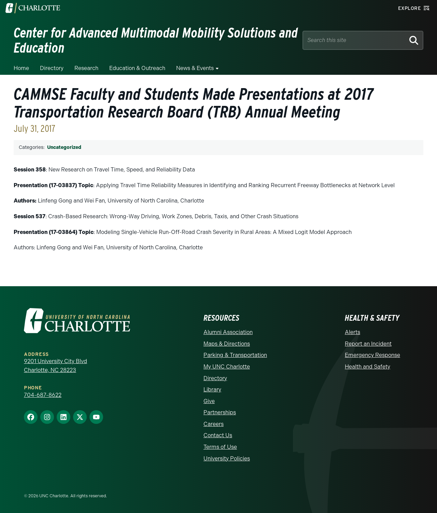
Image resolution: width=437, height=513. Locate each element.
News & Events (195, 68)
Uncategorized (64, 147)
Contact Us (217, 435)
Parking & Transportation (235, 355)
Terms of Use (220, 447)
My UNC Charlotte (226, 366)
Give (209, 401)
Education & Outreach (137, 68)
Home (21, 68)
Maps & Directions (226, 344)
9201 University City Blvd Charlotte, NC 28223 (55, 365)
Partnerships (219, 412)
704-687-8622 (42, 395)
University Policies (226, 458)
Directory (52, 68)
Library (212, 389)
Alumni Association (228, 332)
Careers (213, 424)
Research (86, 68)
